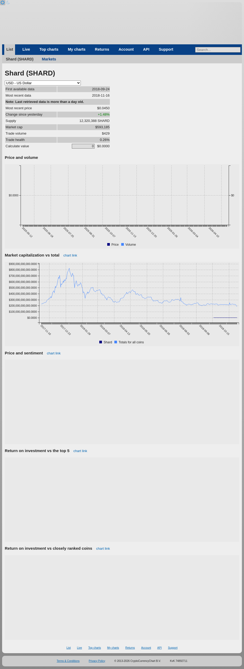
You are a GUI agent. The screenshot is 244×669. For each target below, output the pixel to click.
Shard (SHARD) (20, 59)
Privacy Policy (97, 660)
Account (126, 49)
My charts (77, 49)
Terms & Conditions (68, 660)
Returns (102, 49)
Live (26, 49)
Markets (49, 59)
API (146, 49)
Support (166, 49)
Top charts (48, 49)
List (9, 49)
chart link (70, 255)
